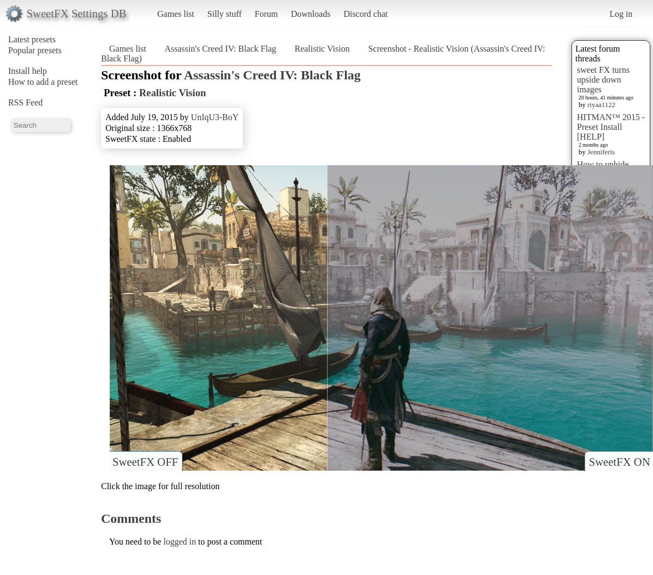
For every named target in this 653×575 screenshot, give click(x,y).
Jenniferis (601, 152)
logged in (180, 541)
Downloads (310, 13)
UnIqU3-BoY (214, 117)
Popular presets (34, 50)
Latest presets (32, 39)
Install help (27, 71)
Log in (621, 13)
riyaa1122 (601, 105)
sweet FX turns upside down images (603, 79)
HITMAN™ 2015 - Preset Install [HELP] (611, 126)
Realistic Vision (321, 48)
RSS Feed (25, 102)
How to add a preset (43, 81)
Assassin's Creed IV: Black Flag (220, 48)
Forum (266, 13)
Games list (176, 13)
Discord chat (365, 13)
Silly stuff (225, 13)
